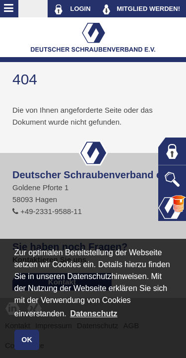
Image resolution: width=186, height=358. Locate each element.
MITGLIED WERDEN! (141, 9)
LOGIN (72, 9)
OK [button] (26, 340)
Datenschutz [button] (93, 313)
